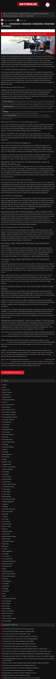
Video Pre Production (7, 613)
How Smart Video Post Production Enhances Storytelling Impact (18, 631)
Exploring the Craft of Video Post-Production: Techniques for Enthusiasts (20, 668)
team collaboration (7, 422)
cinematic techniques (7, 469)
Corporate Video (6, 481)
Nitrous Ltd (5, 546)
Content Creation (6, 476)
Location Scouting (6, 524)
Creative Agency (6, 489)
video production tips (7, 429)
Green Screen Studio (7, 511)
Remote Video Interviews (8, 573)
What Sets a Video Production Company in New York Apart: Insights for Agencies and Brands (25, 663)
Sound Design (5, 586)
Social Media (5, 583)
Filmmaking (5, 506)
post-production (6, 407)
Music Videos (5, 544)
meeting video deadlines (8, 399)
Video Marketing (6, 26)
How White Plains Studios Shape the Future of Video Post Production (19, 646)
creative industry (6, 491)
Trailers (4, 596)
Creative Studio (6, 494)
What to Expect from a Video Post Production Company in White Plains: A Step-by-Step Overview (26, 651)
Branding (4, 459)
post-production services (8, 409)
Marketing (4, 529)
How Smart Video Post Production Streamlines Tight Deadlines (18, 641)
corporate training (6, 479)
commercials (5, 474)
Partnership (5, 553)
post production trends (8, 404)
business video (6, 389)
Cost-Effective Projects (8, 486)
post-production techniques (9, 412)
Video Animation (6, 603)
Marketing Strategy (38, 24)
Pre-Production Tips (7, 558)
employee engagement (8, 501)
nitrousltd (4, 548)
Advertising (5, 444)
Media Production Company (9, 536)
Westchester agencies (8, 434)
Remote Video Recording (8, 576)
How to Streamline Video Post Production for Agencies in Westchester (20, 636)
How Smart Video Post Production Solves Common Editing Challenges (19, 638)
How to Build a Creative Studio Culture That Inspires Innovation (18, 629)
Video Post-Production (8, 611)
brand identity (5, 457)
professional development (9, 561)
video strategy (6, 432)
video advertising (6, 601)
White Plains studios (7, 439)
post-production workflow (8, 414)
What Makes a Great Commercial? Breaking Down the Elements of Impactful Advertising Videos (26, 653)
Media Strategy (6, 539)
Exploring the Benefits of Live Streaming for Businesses (16, 675)
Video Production (6, 616)
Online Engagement (7, 551)
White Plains (5, 437)
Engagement (5, 504)
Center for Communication (8, 466)
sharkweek (5, 578)
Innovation (5, 516)
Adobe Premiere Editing (8, 442)
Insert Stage (5, 519)
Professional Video (49, 24)
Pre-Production (6, 556)
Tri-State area (5, 424)
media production (6, 397)
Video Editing (5, 427)
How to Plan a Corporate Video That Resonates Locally (16, 633)
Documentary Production (8, 499)
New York (4, 402)
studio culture (5, 591)
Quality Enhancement (7, 571)
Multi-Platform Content (8, 541)
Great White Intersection (8, 509)
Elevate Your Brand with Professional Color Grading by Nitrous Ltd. (19, 665)
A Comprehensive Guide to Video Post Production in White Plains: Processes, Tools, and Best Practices (28, 656)
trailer (3, 593)
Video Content (5, 606)
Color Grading (5, 471)
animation (4, 449)
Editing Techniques (7, 392)
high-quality (5, 514)
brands (4, 387)
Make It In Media (6, 526)
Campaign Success (26, 24)
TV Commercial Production (9, 598)
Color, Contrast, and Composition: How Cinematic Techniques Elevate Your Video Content (24, 648)
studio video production (8, 419)
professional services (7, 563)
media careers (6, 534)
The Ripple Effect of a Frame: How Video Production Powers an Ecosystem (21, 677)
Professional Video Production (10, 417)
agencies (4, 384)
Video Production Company (9, 618)
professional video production (37, 359)
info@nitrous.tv (6, 361)
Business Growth (6, 462)
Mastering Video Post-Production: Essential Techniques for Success (19, 673)
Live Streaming (6, 521)
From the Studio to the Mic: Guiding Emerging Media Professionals (19, 643)
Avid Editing (5, 452)
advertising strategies (7, 447)
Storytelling (5, 588)
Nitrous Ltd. (4, 334)
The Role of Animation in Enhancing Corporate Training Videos (17, 670)
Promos (4, 568)
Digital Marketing (6, 496)
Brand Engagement (15, 24)
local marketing (6, 394)
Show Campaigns (6, 581)
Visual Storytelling (6, 621)
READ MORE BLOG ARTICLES (12, 372)
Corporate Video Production (9, 484)
